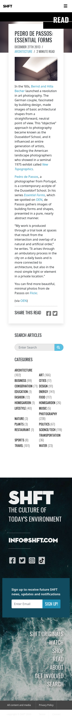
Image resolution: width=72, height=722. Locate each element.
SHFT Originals (47, 634)
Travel (22, 445)
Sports (21, 440)
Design (46, 386)
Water (46, 445)
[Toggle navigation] (65, 6)
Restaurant (24, 429)
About (57, 667)
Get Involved (49, 676)
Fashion (22, 397)
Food (45, 397)
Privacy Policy (46, 705)
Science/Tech (50, 429)
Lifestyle (23, 408)
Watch (56, 642)
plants (21, 424)
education (23, 391)
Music (45, 408)
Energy (47, 391)
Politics (47, 424)
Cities (45, 380)
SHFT (7, 6)
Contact (56, 714)
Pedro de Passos (26, 177)
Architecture (23, 51)
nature (21, 418)
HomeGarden (25, 402)
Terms (42, 714)
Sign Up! (51, 604)
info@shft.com (33, 541)
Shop (58, 651)
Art (44, 375)
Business (23, 380)
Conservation (26, 386)
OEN (39, 200)
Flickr (33, 293)
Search (55, 684)
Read (58, 659)
